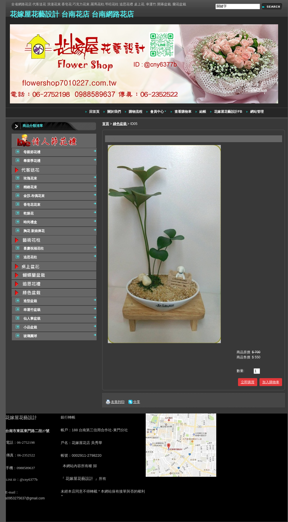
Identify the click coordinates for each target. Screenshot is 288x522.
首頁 (105, 124)
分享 (136, 402)
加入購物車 (270, 382)
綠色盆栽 (120, 124)
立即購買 (247, 382)
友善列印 (118, 402)
